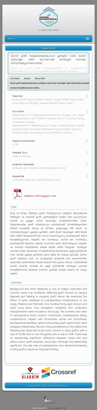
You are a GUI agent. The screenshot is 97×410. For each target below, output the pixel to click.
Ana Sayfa (14, 78)
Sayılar (27, 78)
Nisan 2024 (40, 78)
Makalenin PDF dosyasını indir (40, 195)
